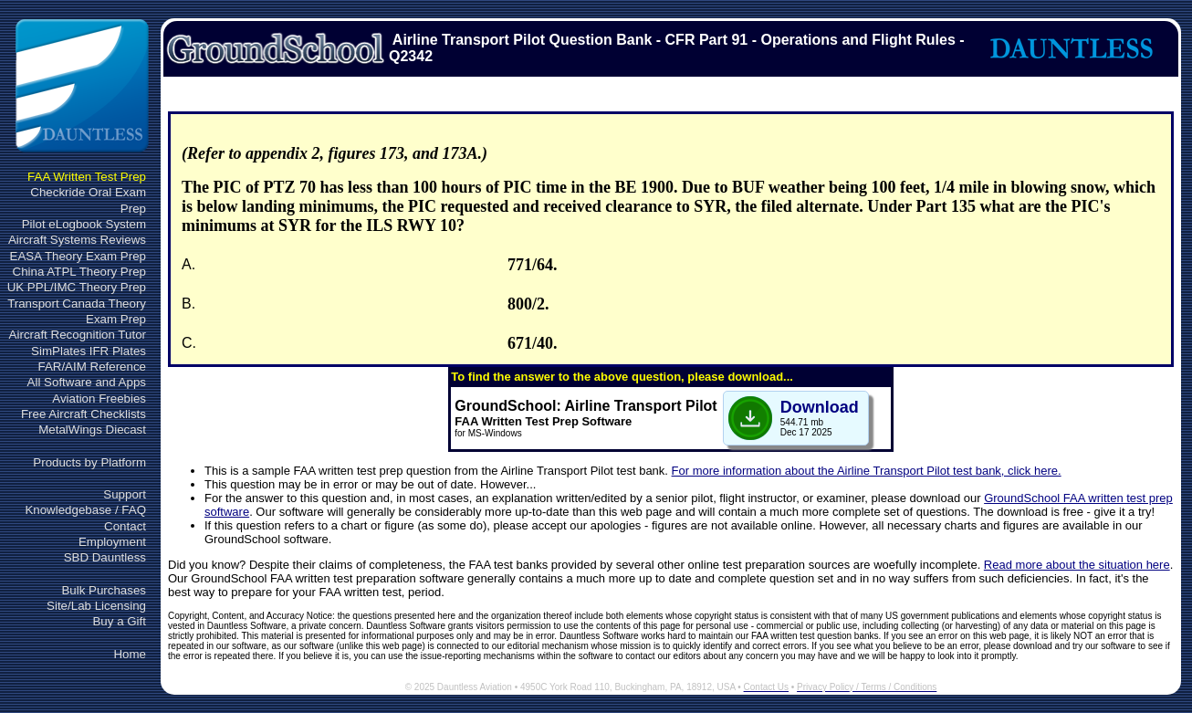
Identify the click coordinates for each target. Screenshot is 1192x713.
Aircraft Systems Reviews (77, 239)
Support (124, 494)
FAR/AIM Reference (91, 366)
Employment (112, 542)
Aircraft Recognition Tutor (77, 334)
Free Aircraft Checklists (83, 414)
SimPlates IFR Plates (88, 351)
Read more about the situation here (1077, 564)
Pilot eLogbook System (84, 224)
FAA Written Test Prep (86, 176)
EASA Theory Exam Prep (78, 256)
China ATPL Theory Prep (79, 271)
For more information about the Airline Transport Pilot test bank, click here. (866, 470)
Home (129, 654)
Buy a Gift (119, 621)
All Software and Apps (86, 382)
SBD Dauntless (105, 557)
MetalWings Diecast (92, 429)
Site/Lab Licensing (96, 606)
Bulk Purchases (103, 590)
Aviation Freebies (99, 398)
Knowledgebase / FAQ (85, 510)
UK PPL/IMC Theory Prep (76, 287)
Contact (125, 526)
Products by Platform (89, 462)
